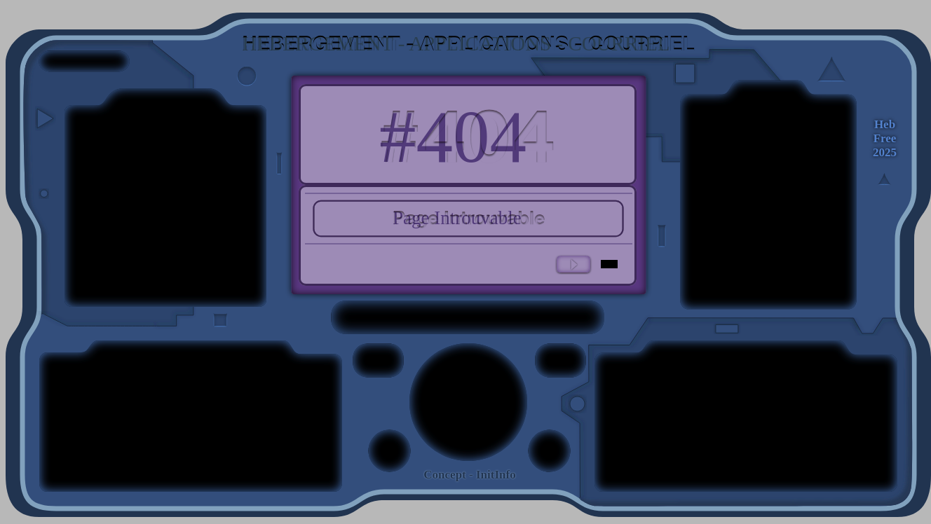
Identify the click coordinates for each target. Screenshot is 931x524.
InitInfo (496, 474)
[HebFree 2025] (884, 139)
